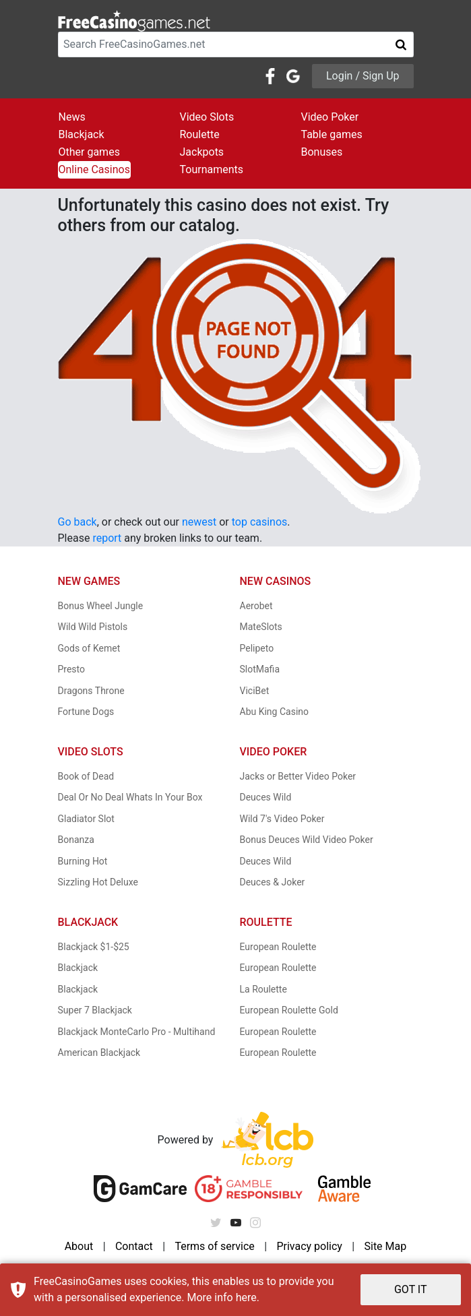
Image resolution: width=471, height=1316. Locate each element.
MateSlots (261, 626)
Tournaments (212, 169)
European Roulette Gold (289, 1010)
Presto (72, 669)
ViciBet (255, 690)
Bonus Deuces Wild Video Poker (306, 839)
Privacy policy (309, 1246)
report (106, 538)
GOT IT (410, 1289)
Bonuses (322, 152)
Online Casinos (94, 169)
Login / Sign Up (363, 75)
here (246, 1297)
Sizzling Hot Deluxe (98, 882)
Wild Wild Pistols (93, 626)
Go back (77, 521)
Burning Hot (83, 861)
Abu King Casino (274, 711)
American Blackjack (99, 1052)
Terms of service (214, 1246)
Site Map (385, 1246)
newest (199, 521)
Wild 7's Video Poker (282, 818)
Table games (332, 134)
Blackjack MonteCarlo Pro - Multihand (137, 1031)
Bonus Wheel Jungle (101, 605)
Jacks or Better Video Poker (298, 776)
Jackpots (202, 152)
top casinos (260, 521)
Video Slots (207, 117)
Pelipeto (257, 648)
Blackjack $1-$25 (93, 946)
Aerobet (256, 605)
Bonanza (76, 839)
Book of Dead (86, 776)
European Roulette (278, 946)
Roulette (200, 134)
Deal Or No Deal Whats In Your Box (130, 797)
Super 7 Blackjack (95, 1010)
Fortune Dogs (86, 711)
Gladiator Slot (86, 818)
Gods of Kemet (89, 648)
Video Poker (330, 117)
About (79, 1246)
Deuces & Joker (272, 882)
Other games (89, 152)
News (72, 117)
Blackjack (81, 134)
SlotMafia (260, 669)
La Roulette (263, 989)
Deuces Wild (266, 797)
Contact (134, 1246)
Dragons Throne (91, 690)
